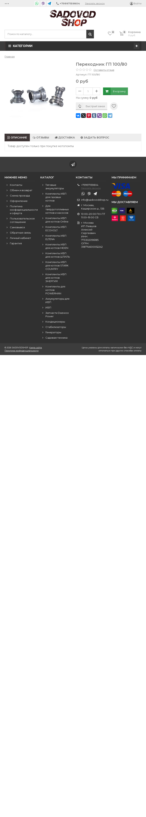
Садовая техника (56, 337)
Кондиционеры (55, 321)
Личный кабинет (20, 238)
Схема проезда (20, 195)
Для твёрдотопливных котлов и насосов (57, 209)
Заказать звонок (95, 3)
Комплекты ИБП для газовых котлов (56, 197)
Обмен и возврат (21, 190)
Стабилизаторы (55, 327)
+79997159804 (89, 185)
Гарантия (16, 243)
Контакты (16, 185)
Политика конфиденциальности (22, 350)
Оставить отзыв (104, 69)
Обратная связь (20, 232)
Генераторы (53, 332)
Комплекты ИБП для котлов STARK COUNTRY (56, 266)
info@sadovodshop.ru (94, 199)
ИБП (48, 307)
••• (7, 3)
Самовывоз (17, 227)
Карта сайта (35, 347)
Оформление (19, 201)
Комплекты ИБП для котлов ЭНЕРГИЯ (56, 278)
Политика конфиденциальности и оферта (24, 210)
